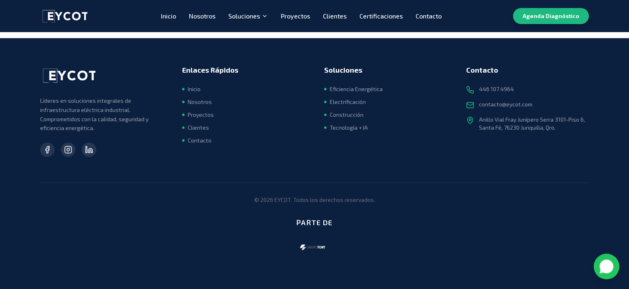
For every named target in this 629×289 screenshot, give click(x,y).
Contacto (429, 16)
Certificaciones (381, 16)
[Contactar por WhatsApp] (606, 266)
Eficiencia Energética (353, 88)
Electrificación (345, 101)
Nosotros (202, 16)
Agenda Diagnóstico (551, 15)
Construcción (343, 114)
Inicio (168, 16)
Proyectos (295, 16)
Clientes (335, 16)
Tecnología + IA (346, 127)
